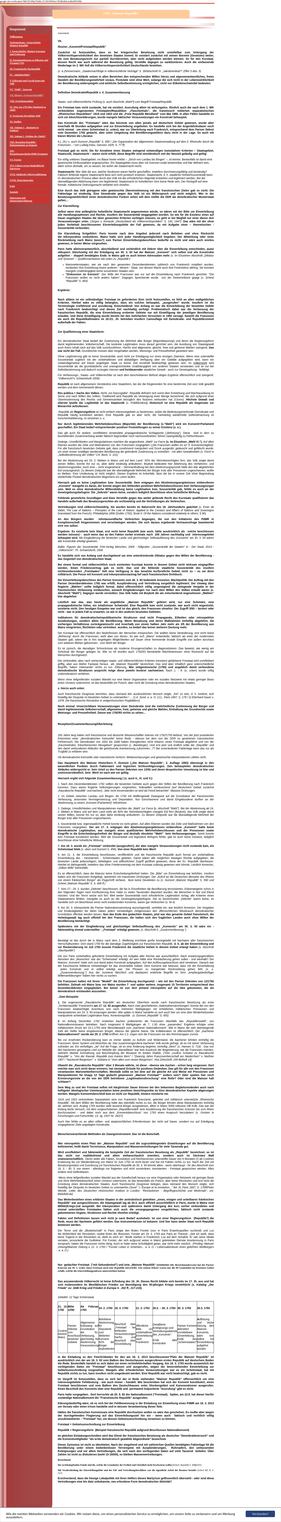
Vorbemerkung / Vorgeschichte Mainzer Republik (25, 44)
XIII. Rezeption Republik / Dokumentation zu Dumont (23, 144)
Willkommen (16, 36)
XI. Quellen (15, 121)
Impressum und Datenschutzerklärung (21, 199)
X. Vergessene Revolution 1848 (25, 115)
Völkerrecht (200, 363)
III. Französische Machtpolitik (25, 69)
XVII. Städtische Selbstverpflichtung (28, 174)
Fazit (12, 186)
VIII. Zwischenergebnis (21, 101)
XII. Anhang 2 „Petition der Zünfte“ (28, 136)
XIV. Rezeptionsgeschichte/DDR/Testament (29, 152)
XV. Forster (15, 159)
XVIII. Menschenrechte (21, 180)
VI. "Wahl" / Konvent (21, 89)
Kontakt (14, 192)
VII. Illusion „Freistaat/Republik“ (27, 95)
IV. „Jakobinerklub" (20, 74)
